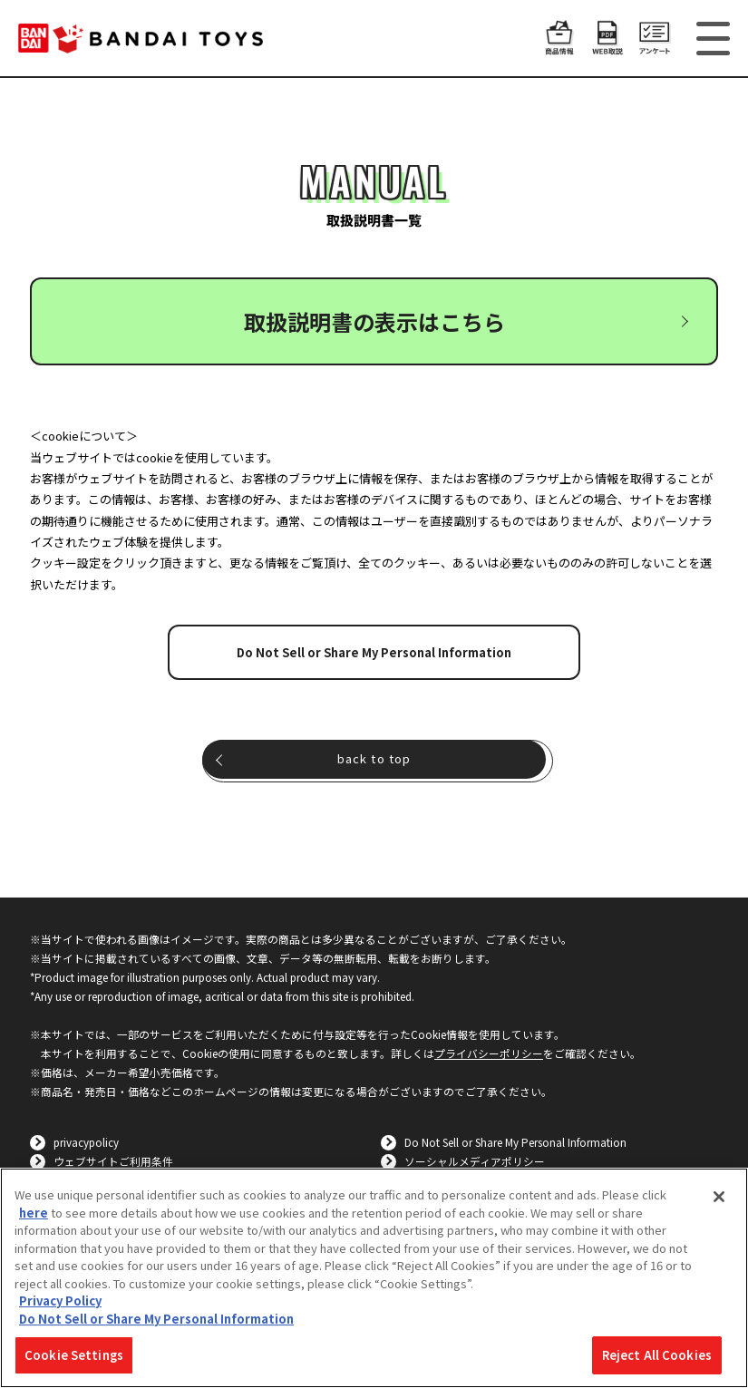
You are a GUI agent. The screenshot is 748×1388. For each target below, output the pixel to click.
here (33, 1212)
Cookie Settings (73, 1355)
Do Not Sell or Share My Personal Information (374, 652)
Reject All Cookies (657, 1355)
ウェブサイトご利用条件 (113, 1161)
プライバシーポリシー (488, 1053)
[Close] (719, 1197)
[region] (374, 1278)
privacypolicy (86, 1142)
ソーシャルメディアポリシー (474, 1161)
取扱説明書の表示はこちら (374, 321)
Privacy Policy (60, 1300)
